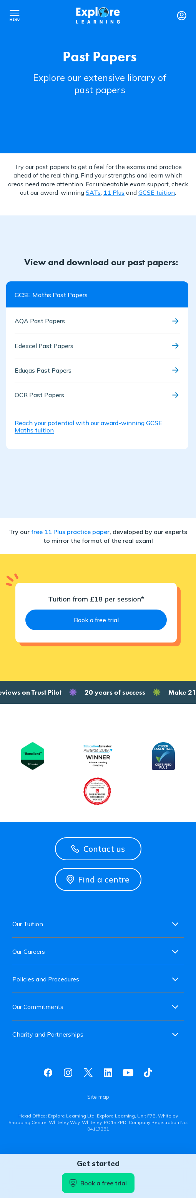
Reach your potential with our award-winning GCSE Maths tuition (88, 426)
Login (181, 15)
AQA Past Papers (40, 321)
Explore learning (98, 15)
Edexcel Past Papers (44, 346)
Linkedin (108, 1072)
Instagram (68, 1072)
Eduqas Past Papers (43, 370)
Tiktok (148, 1072)
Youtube (128, 1072)
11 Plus (114, 192)
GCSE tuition (156, 192)
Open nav (14, 15)
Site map (98, 1096)
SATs (93, 192)
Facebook (48, 1072)
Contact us (98, 849)
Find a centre (98, 879)
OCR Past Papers (39, 395)
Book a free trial (98, 1183)
